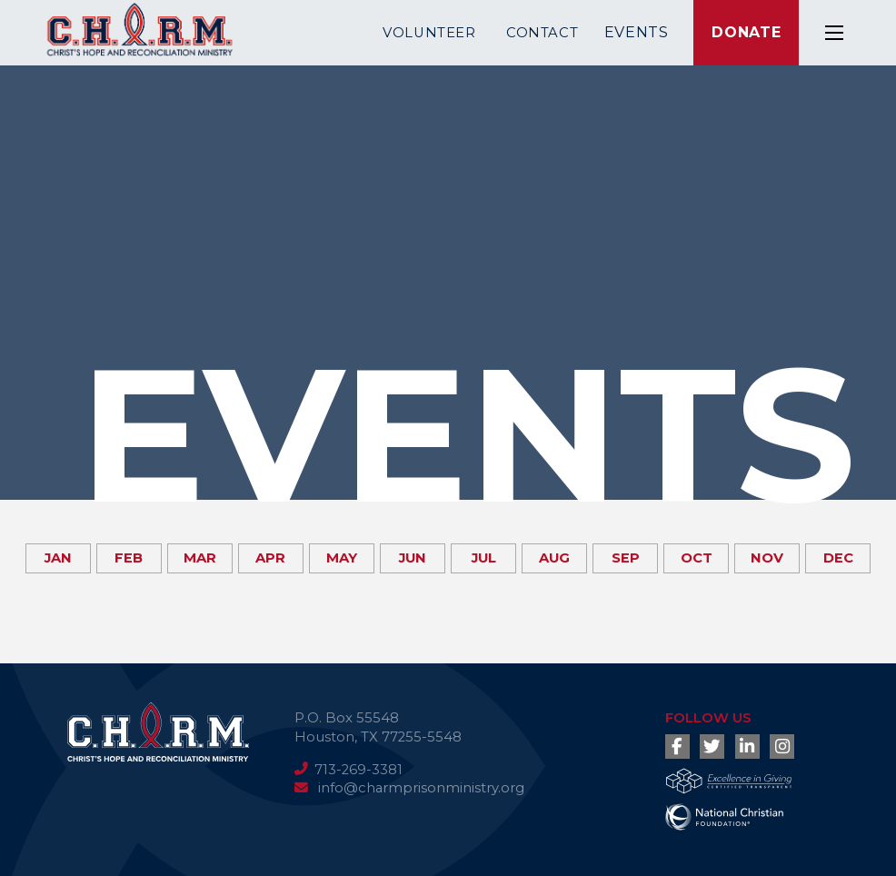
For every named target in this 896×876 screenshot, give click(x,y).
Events (636, 32)
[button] (834, 33)
